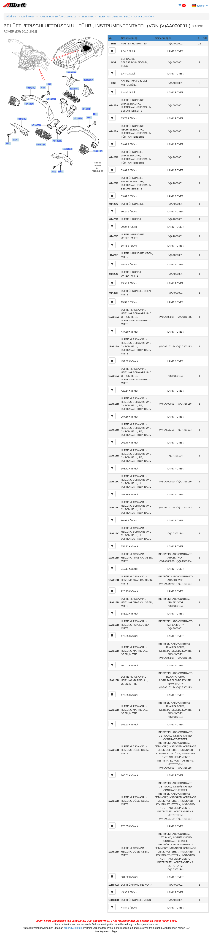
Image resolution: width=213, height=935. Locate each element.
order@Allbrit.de (73, 927)
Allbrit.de (11, 16)
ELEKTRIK (88, 16)
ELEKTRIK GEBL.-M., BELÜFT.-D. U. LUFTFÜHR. (127, 16)
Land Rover (27, 16)
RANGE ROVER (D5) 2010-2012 (58, 16)
